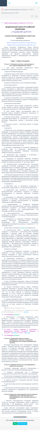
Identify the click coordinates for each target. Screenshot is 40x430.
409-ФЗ (14, 332)
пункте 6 (23, 227)
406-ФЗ (27, 332)
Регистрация (22, 423)
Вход (15, 423)
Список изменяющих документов (20, 40)
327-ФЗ (26, 312)
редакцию (16, 314)
